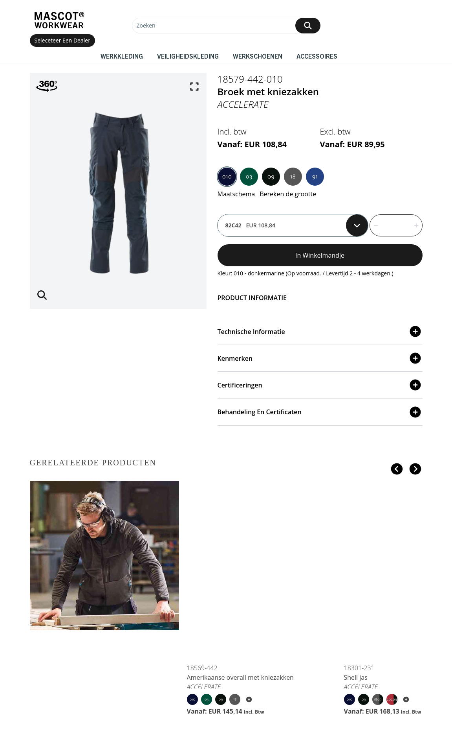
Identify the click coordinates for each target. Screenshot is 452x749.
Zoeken (146, 25)
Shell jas (356, 677)
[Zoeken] (226, 25)
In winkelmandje (319, 255)
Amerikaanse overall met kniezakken (240, 677)
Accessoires (316, 56)
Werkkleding (122, 56)
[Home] (59, 20)
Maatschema (236, 194)
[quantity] (396, 225)
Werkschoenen (257, 56)
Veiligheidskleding (188, 56)
